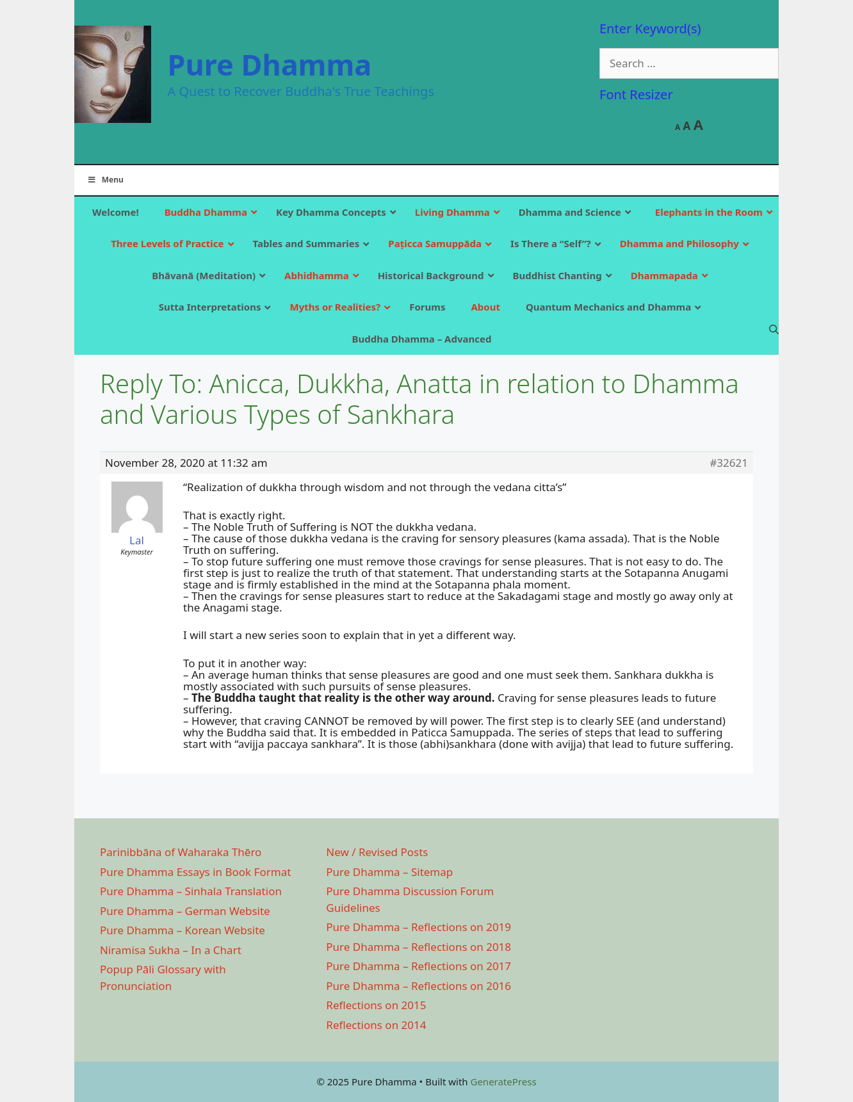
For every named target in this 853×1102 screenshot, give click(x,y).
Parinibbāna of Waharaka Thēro (180, 852)
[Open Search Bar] (774, 329)
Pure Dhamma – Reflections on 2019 (418, 927)
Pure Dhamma (270, 64)
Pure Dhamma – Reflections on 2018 (418, 946)
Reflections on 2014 (376, 1024)
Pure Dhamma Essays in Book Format (195, 871)
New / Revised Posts (377, 852)
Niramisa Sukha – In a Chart (170, 950)
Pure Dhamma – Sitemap (389, 871)
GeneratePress (503, 1081)
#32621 (729, 463)
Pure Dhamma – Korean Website (182, 930)
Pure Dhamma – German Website (185, 910)
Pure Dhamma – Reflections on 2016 (418, 985)
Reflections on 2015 (376, 1005)
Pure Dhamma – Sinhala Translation (191, 891)
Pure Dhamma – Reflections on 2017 (418, 966)
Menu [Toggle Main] (105, 179)
